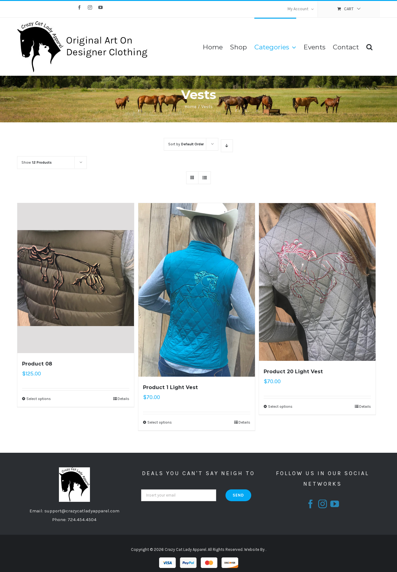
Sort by (186, 144)
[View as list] (204, 178)
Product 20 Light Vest (293, 372)
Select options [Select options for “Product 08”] (38, 399)
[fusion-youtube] (334, 504)
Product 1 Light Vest (170, 387)
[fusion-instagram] (322, 504)
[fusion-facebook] (310, 504)
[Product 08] (75, 278)
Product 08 (37, 364)
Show (36, 162)
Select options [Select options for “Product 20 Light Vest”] (280, 406)
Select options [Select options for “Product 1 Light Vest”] (159, 422)
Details (123, 399)
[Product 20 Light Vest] (317, 282)
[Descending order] (227, 145)
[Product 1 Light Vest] (196, 290)
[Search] (369, 46)
